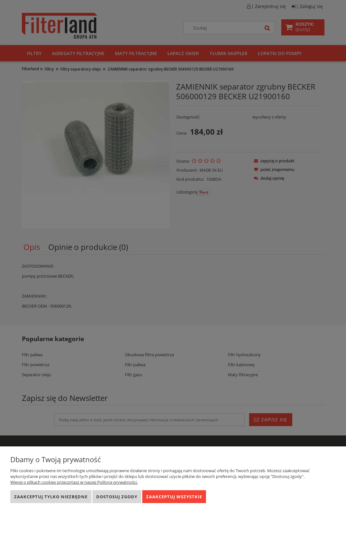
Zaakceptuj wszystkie (174, 497)
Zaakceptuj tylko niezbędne (51, 497)
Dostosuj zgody (116, 497)
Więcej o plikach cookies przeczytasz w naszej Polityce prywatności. (74, 482)
